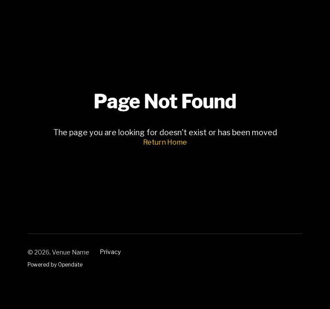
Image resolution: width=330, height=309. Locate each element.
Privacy (110, 251)
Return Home (165, 142)
